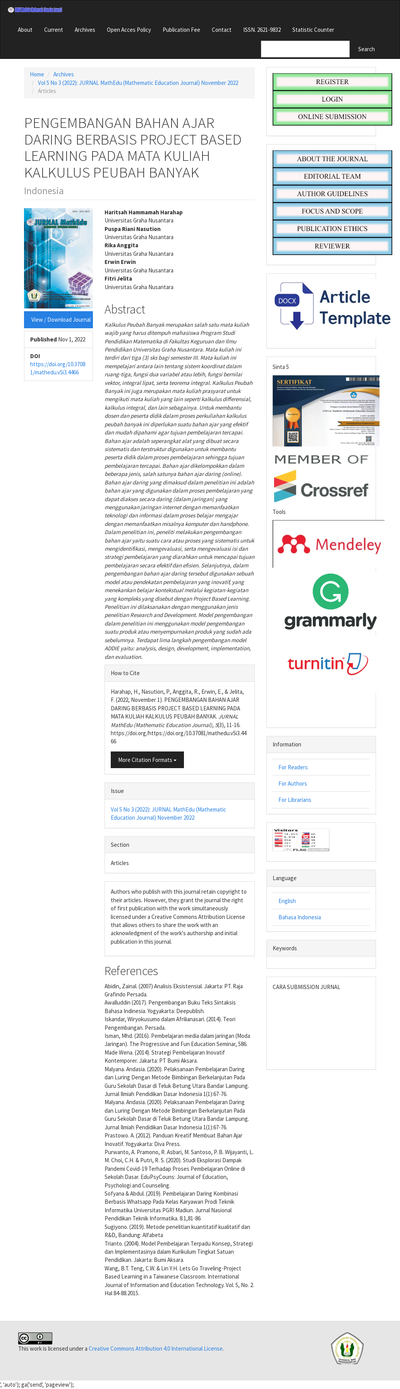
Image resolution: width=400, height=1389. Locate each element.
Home (37, 74)
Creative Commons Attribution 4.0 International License (156, 1348)
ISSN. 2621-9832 (262, 29)
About (25, 29)
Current (53, 29)
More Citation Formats (147, 759)
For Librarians (294, 799)
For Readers (293, 767)
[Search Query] (305, 49)
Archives (85, 29)
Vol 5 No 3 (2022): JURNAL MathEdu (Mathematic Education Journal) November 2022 (138, 82)
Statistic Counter (313, 29)
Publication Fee (181, 29)
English (287, 901)
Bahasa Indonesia (299, 917)
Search (366, 49)
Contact (222, 29)
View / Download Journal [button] (61, 319)
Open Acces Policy (129, 29)
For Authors (292, 783)
